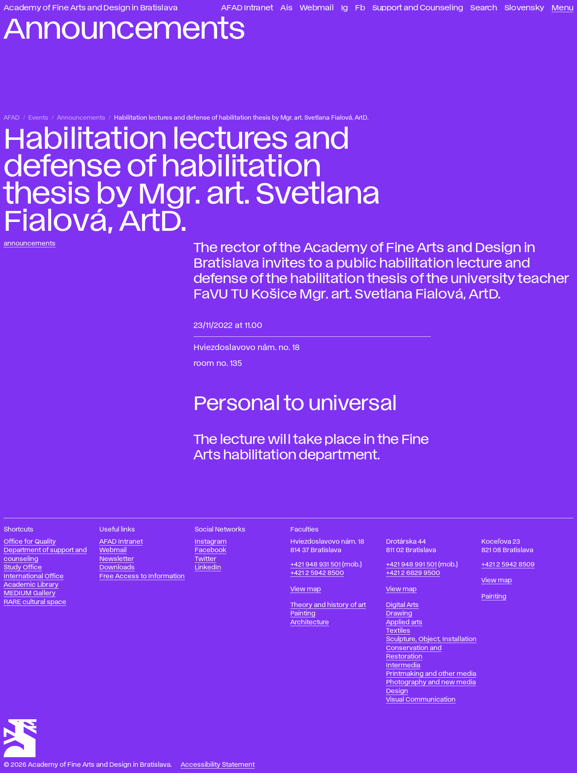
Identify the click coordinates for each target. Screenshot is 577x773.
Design (397, 691)
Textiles (398, 631)
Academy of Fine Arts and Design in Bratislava (91, 7)
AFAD (12, 118)
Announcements (81, 118)
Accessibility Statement (218, 765)
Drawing (399, 614)
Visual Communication (421, 700)
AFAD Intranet (247, 7)
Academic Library (31, 585)
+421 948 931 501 (315, 565)
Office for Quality (30, 542)
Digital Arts (402, 605)
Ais (286, 7)
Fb (360, 7)
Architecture (309, 622)
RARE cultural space (35, 602)
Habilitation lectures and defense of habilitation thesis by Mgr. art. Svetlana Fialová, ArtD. (241, 118)
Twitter (205, 559)
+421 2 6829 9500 (413, 573)
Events (38, 118)
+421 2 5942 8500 (317, 573)
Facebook (210, 550)
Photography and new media (431, 682)
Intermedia (403, 665)
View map (305, 589)
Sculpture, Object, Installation (431, 639)
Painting (302, 614)
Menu (562, 7)
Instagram (211, 542)
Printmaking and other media (431, 674)
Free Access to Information (142, 576)
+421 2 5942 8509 (508, 565)
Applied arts (404, 622)
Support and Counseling (417, 7)
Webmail (317, 7)
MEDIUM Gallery (30, 593)
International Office (34, 576)
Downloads (117, 568)
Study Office (23, 568)
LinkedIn (208, 568)
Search (483, 7)
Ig (344, 7)
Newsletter (116, 559)
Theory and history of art (328, 605)
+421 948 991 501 (411, 565)
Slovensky (524, 7)
